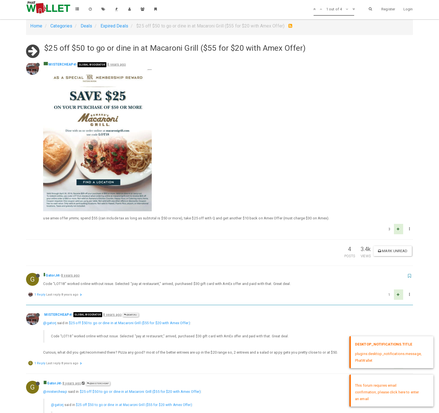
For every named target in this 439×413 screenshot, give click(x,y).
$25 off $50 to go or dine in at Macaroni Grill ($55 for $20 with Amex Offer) (129, 188)
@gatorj (49, 188)
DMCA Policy (219, 404)
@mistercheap (55, 256)
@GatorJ (130, 179)
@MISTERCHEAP (98, 248)
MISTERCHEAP (60, 64)
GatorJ (51, 140)
